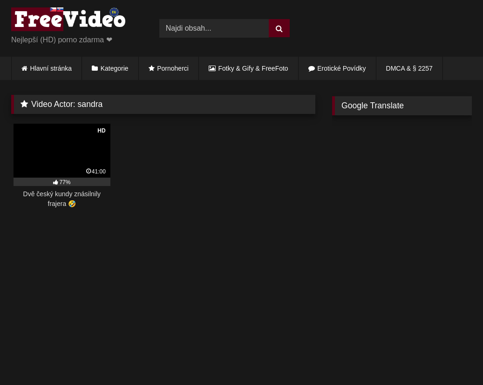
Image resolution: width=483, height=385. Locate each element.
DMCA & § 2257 (409, 68)
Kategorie (115, 68)
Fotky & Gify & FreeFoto (253, 68)
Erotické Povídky (341, 68)
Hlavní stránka (51, 68)
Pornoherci (173, 68)
